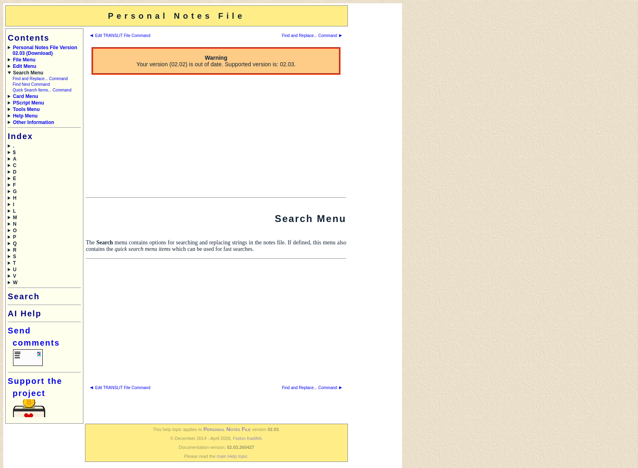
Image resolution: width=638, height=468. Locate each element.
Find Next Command (31, 84)
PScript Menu (28, 103)
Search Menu (28, 73)
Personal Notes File (227, 429)
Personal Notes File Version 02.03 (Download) (45, 50)
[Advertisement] (374, 127)
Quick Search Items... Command (42, 90)
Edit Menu (24, 66)
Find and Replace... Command (40, 78)
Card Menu (25, 96)
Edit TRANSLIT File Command (119, 35)
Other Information (33, 122)
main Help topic (232, 456)
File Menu (24, 60)
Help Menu (25, 116)
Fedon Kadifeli (247, 438)
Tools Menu (26, 109)
